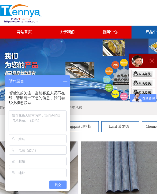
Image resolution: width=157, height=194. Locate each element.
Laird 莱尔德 (119, 126)
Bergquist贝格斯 (79, 126)
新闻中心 (110, 32)
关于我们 (67, 32)
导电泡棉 (75, 107)
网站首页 (24, 32)
